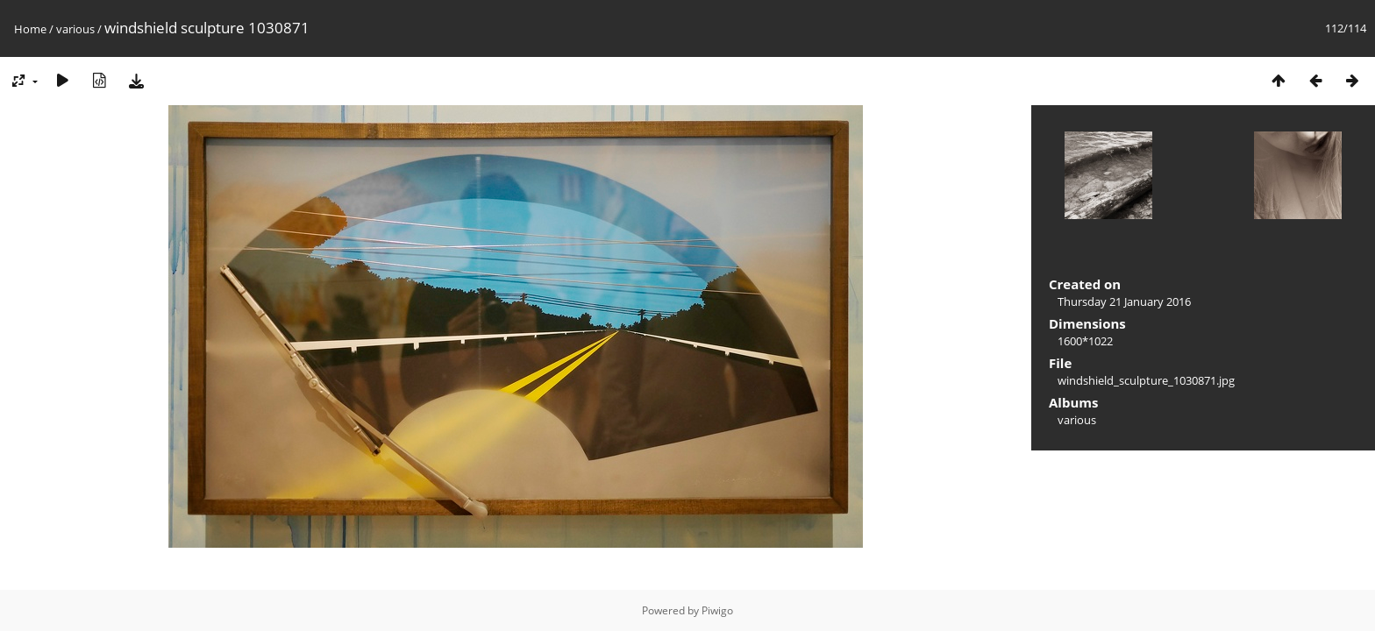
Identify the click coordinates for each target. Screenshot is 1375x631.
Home (30, 29)
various (75, 29)
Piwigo (717, 610)
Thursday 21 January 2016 (1124, 301)
